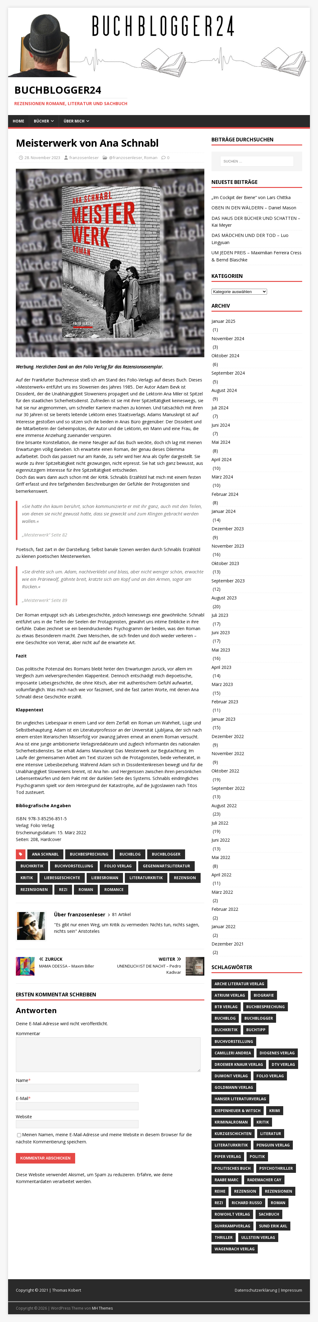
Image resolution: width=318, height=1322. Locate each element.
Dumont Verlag (231, 1076)
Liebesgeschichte (62, 877)
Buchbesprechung (89, 854)
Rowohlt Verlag (232, 1214)
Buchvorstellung (74, 866)
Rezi (63, 889)
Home (18, 121)
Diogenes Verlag (277, 1053)
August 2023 (224, 598)
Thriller (224, 1237)
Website (24, 1116)
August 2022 (224, 805)
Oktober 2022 (225, 771)
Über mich (74, 121)
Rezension (185, 877)
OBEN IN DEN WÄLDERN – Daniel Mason (253, 208)
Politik (257, 1156)
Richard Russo (247, 1202)
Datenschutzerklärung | (258, 1290)
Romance (114, 889)
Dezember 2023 (227, 529)
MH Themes (102, 1308)
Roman (150, 157)
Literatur (270, 1133)
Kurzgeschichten (233, 1133)
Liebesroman (104, 877)
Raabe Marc (226, 1179)
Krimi (274, 1110)
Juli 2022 (219, 823)
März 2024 (222, 477)
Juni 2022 (220, 840)
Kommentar (28, 1033)
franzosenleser (84, 157)
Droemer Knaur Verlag (239, 1064)
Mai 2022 (220, 857)
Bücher (41, 121)
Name (22, 1080)
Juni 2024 (220, 425)
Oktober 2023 (225, 563)
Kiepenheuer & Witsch (238, 1110)
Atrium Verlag (230, 995)
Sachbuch (269, 1214)
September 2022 (228, 788)
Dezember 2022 (227, 736)
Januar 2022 (223, 926)
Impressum (291, 1290)
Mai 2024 (220, 442)
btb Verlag (226, 1006)
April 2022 (221, 875)
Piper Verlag (228, 1156)
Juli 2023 (219, 615)
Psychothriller (276, 1168)
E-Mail (22, 1098)
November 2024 (227, 338)
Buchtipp (256, 1029)
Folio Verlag (118, 866)
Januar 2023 (223, 719)
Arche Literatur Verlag (239, 983)
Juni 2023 (220, 632)
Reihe (220, 1191)
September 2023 (228, 581)
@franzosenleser (125, 157)
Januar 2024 (223, 511)
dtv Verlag (283, 1064)
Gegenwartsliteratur (166, 866)
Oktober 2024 (225, 355)
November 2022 (227, 753)
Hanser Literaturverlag (240, 1099)
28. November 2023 (42, 157)
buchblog (130, 854)
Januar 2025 (223, 321)
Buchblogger (166, 854)
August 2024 (224, 390)
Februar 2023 (224, 702)
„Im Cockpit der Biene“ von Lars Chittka (251, 197)
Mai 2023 (220, 650)
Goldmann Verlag (234, 1087)
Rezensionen (34, 889)
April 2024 (221, 459)
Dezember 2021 (227, 944)
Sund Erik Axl (273, 1226)
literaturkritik (146, 877)
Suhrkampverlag (232, 1226)
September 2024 (228, 373)
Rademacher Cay (264, 1179)
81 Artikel (121, 914)
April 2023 (221, 667)
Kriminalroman (231, 1122)
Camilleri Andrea (233, 1053)
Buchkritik (31, 866)
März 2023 (222, 684)
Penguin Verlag (273, 1145)
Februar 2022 (224, 909)
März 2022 (222, 892)
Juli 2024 (219, 408)
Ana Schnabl (45, 854)
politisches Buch (233, 1168)
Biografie (264, 995)
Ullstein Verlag (258, 1237)
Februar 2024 (224, 494)
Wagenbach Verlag (235, 1249)
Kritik (26, 877)
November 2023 (227, 546)
